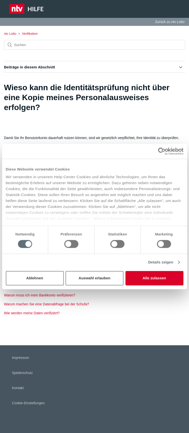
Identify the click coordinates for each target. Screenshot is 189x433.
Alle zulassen (154, 278)
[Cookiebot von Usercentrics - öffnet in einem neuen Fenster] (161, 151)
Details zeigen (160, 262)
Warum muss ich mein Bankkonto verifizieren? (39, 295)
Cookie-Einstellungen (28, 403)
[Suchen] (94, 45)
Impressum (20, 358)
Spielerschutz (22, 373)
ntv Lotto (10, 33)
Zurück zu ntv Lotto (170, 22)
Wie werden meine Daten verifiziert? (32, 313)
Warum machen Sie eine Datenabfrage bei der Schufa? (46, 304)
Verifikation (30, 33)
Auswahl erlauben (94, 278)
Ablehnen (34, 278)
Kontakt (18, 388)
